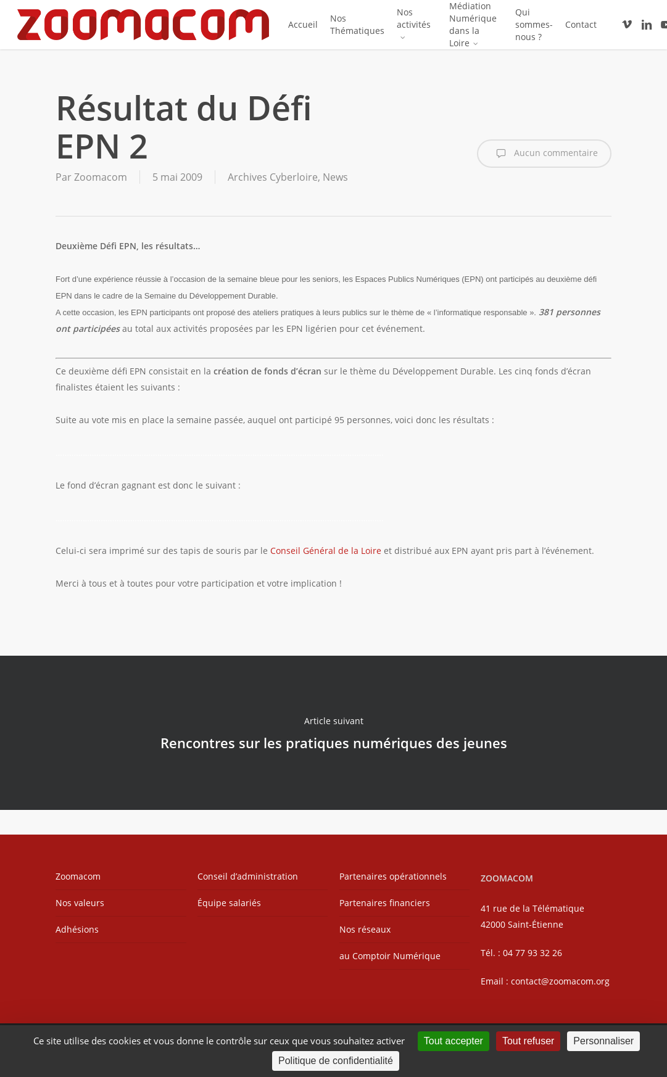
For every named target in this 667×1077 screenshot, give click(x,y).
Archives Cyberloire (273, 177)
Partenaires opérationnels (393, 876)
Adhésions (77, 929)
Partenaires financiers (384, 903)
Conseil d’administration (247, 876)
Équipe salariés (229, 903)
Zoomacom (100, 177)
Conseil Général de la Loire (325, 550)
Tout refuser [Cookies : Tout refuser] (528, 1041)
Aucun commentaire (544, 153)
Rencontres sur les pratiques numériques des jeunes (333, 733)
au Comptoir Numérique (390, 956)
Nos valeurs (80, 903)
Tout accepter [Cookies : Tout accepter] (453, 1041)
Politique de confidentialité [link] (335, 1060)
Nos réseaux (365, 929)
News (335, 177)
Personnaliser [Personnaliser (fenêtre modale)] (603, 1041)
